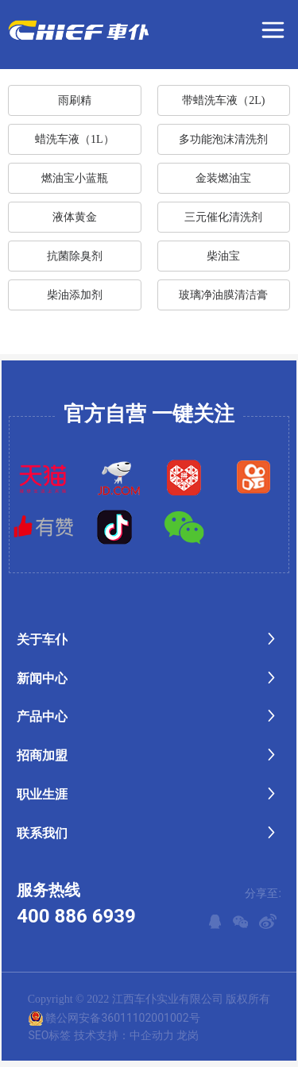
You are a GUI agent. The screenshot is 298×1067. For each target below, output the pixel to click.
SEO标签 (49, 1035)
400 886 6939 (76, 916)
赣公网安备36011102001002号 (122, 1017)
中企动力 (152, 1035)
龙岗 (187, 1035)
